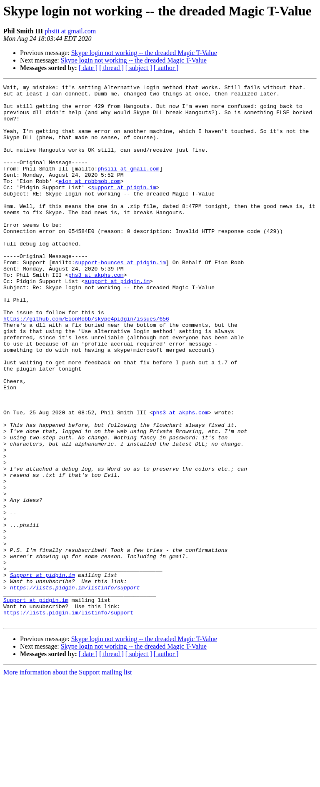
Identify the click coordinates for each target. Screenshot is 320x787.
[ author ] (166, 67)
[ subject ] (138, 67)
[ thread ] (111, 67)
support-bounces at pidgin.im (120, 298)
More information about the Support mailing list (67, 779)
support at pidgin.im (123, 208)
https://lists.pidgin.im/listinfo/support (75, 688)
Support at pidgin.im (42, 673)
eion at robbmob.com (89, 201)
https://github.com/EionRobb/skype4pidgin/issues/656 (86, 366)
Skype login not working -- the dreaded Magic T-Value (144, 52)
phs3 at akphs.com (96, 313)
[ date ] (88, 67)
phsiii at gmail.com (70, 31)
